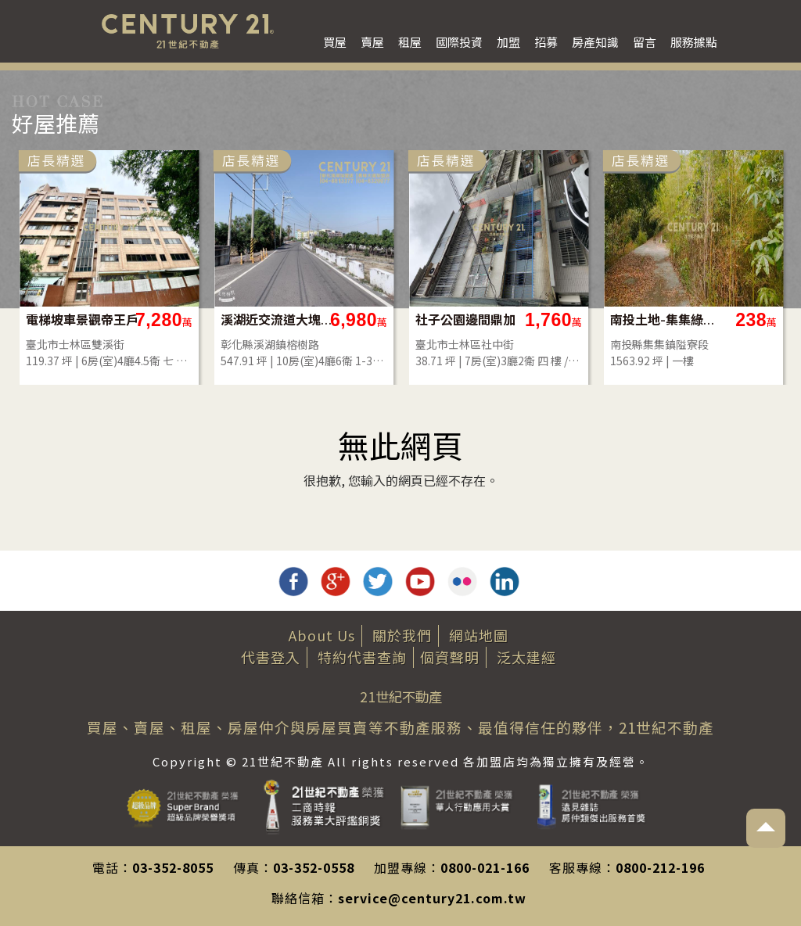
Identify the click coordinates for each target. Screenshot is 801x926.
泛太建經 (526, 657)
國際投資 (459, 42)
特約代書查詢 (362, 657)
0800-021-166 (485, 867)
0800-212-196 (660, 867)
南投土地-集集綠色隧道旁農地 (667, 319)
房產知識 (595, 42)
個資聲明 (450, 657)
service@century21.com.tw (432, 897)
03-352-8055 (173, 867)
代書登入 (270, 657)
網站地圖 (478, 635)
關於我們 (402, 635)
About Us (322, 635)
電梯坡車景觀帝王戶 (82, 319)
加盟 (508, 42)
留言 (644, 42)
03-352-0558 (313, 867)
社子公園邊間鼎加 (465, 319)
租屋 (410, 42)
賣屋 (372, 42)
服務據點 (693, 42)
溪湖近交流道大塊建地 (277, 319)
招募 (546, 42)
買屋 (335, 42)
